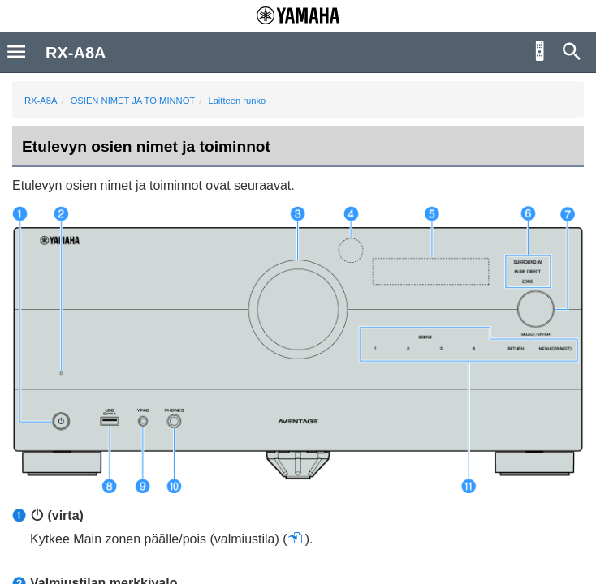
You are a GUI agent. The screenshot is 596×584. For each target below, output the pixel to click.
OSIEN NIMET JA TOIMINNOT (133, 100)
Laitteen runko (237, 100)
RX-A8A (40, 100)
